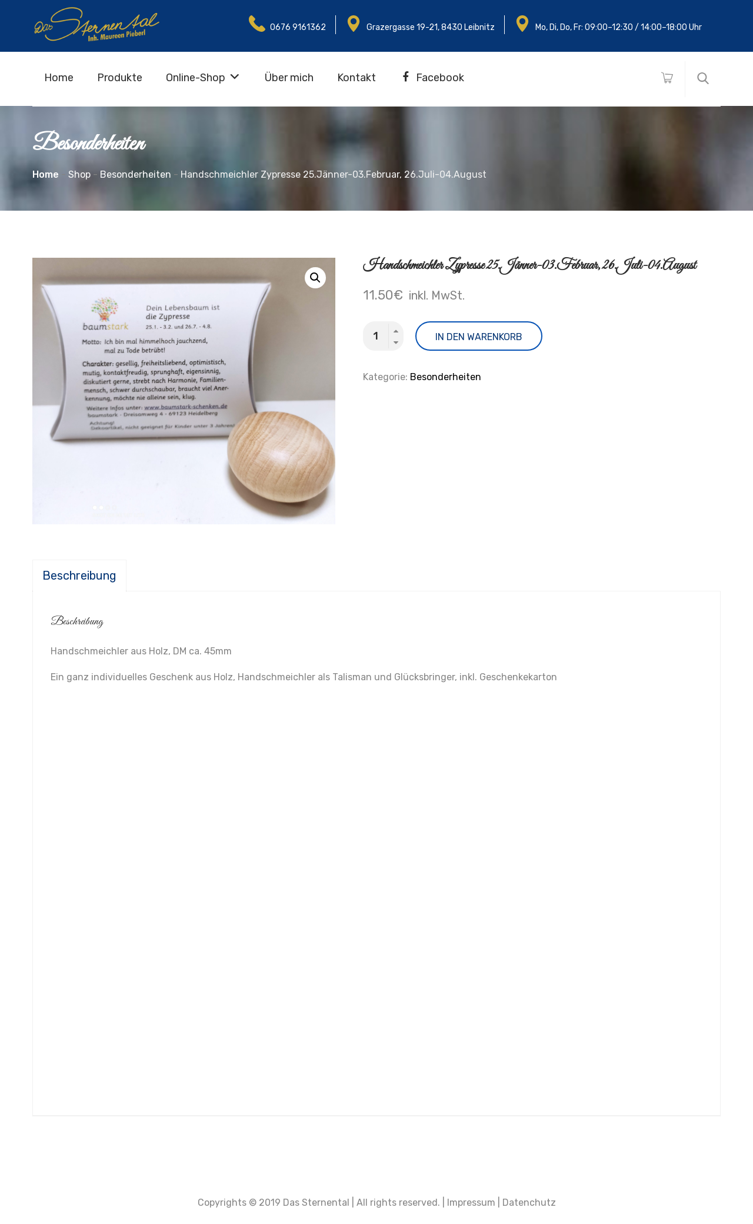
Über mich (289, 77)
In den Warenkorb (478, 336)
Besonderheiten (445, 376)
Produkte (119, 77)
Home (59, 77)
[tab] (79, 575)
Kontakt (356, 77)
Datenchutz (529, 1202)
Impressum (471, 1202)
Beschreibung (79, 575)
